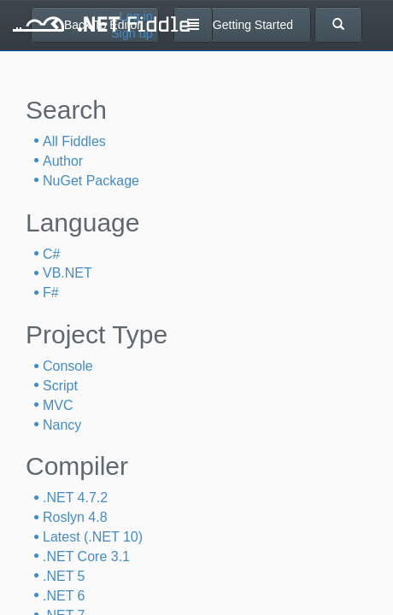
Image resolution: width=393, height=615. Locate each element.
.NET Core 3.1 (86, 556)
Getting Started (245, 25)
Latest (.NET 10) (93, 537)
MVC (58, 405)
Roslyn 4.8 (75, 517)
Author (63, 161)
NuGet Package (91, 180)
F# (51, 292)
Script (60, 385)
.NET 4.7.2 (75, 497)
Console (68, 366)
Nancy (62, 425)
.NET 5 (64, 576)
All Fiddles (74, 141)
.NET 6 (64, 596)
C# (51, 254)
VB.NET (67, 273)
